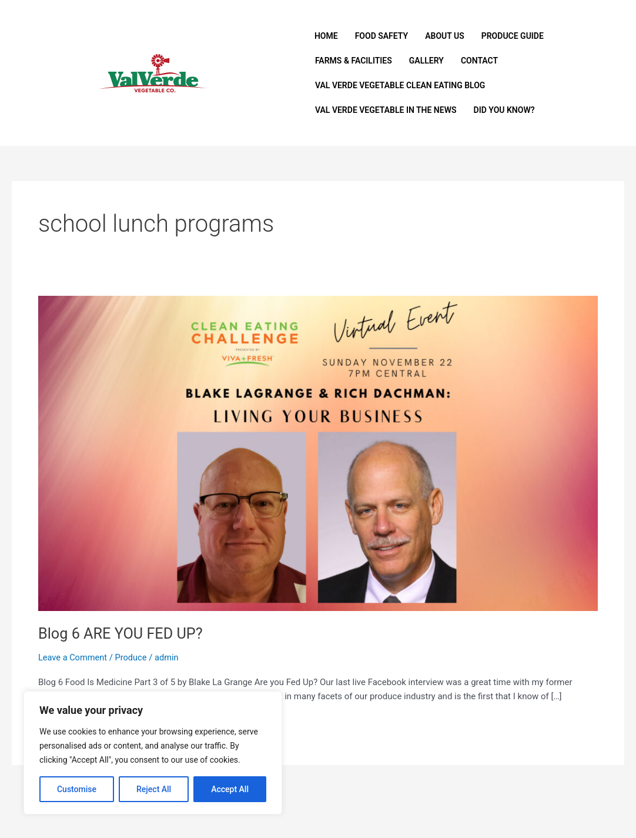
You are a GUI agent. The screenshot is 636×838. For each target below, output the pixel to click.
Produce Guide (512, 36)
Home (326, 36)
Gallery (426, 60)
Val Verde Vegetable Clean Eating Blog (400, 85)
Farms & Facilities (353, 60)
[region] (153, 752)
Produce (133, 657)
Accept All (230, 789)
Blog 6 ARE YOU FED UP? (122, 633)
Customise (76, 789)
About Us (444, 36)
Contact (479, 60)
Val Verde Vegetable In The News (386, 110)
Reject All (153, 789)
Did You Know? (504, 110)
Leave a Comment (73, 657)
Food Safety (382, 36)
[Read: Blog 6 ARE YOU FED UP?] (318, 453)
